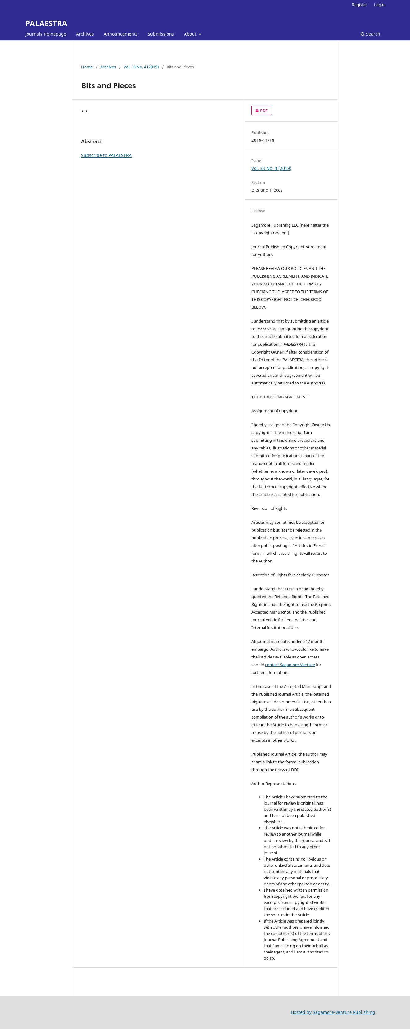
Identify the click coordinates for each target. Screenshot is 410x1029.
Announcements (121, 34)
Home (87, 67)
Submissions (161, 34)
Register (359, 4)
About (191, 34)
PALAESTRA (46, 23)
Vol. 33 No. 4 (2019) (141, 67)
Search (370, 34)
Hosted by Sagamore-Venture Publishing (333, 1012)
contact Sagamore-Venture (290, 664)
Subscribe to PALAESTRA (106, 155)
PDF (259, 110)
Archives (85, 34)
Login (379, 4)
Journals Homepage (45, 34)
